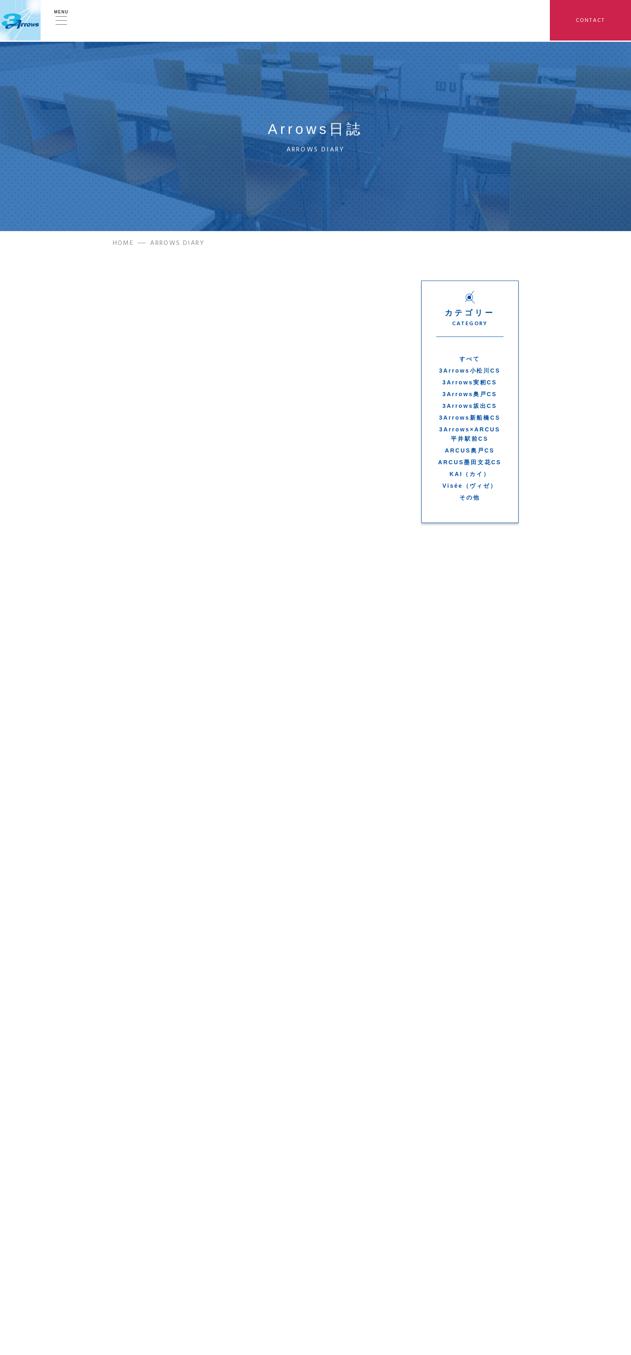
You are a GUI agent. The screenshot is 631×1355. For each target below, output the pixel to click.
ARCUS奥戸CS (469, 452)
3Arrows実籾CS (469, 384)
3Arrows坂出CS (469, 408)
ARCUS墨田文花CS (469, 464)
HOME (123, 245)
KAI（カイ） (470, 476)
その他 (469, 499)
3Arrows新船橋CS (469, 420)
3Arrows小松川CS (469, 372)
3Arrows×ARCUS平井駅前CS (469, 436)
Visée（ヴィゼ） (469, 488)
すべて (469, 361)
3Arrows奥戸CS (469, 396)
